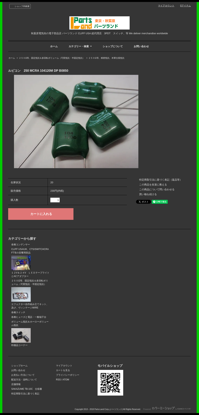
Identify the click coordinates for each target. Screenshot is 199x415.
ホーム (54, 46)
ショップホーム (19, 365)
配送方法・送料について (24, 379)
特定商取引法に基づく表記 (25, 393)
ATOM (66, 379)
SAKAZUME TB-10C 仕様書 (26, 389)
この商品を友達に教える (153, 184)
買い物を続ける (148, 194)
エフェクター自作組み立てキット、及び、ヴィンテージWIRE (30, 298)
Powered (167, 409)
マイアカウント (166, 5)
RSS (58, 379)
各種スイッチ (18, 312)
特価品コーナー (21, 337)
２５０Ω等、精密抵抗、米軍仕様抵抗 (106, 58)
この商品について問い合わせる (157, 189)
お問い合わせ (141, 46)
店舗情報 (16, 384)
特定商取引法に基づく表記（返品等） (160, 179)
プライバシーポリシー (67, 375)
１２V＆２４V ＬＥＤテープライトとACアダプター (30, 267)
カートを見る (63, 370)
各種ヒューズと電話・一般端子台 (28, 317)
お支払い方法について (23, 375)
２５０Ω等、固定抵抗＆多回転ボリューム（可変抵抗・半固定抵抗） (52, 58)
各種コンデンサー (20, 244)
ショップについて (113, 46)
